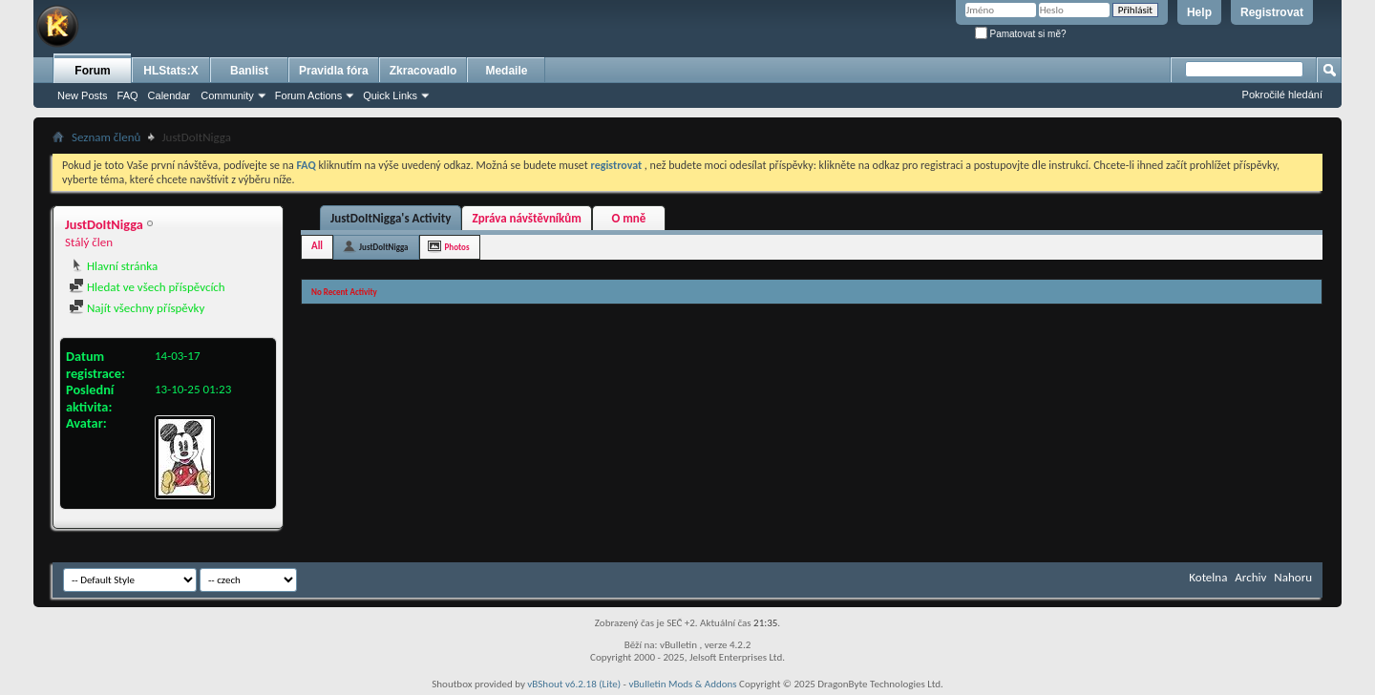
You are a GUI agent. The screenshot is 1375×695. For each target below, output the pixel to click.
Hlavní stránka (113, 266)
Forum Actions (308, 95)
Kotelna (1208, 577)
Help (1199, 12)
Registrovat (1271, 12)
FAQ (127, 95)
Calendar (169, 95)
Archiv (1250, 577)
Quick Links (390, 95)
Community (227, 95)
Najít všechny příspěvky (136, 308)
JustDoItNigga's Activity (390, 218)
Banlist (249, 70)
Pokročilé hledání (1282, 94)
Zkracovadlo (423, 70)
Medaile (506, 70)
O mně (628, 218)
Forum (92, 70)
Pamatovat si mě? (1021, 34)
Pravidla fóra (334, 70)
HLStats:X (170, 70)
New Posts (82, 95)
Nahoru (1293, 577)
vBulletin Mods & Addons (682, 684)
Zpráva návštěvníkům (526, 218)
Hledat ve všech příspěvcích (147, 287)
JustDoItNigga (384, 247)
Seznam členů (106, 137)
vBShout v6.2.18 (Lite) (574, 684)
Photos (457, 247)
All (317, 246)
